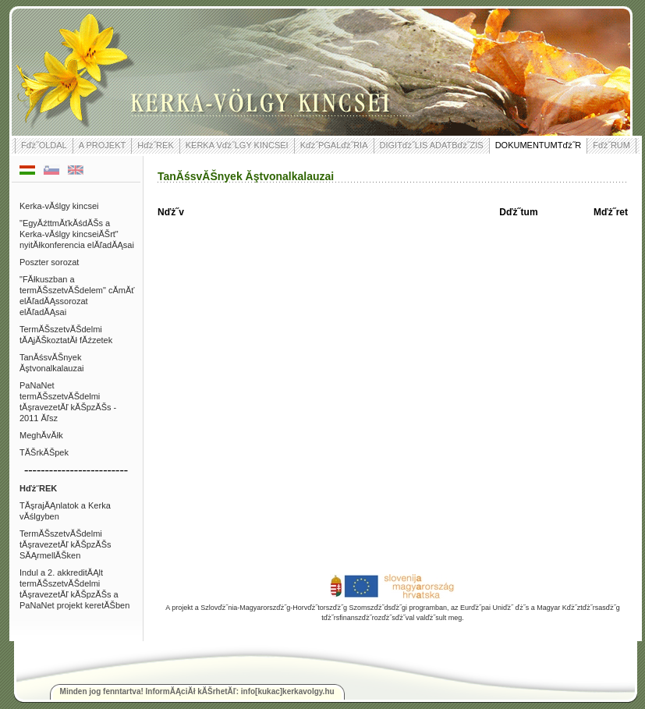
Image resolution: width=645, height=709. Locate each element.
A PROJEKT (102, 145)
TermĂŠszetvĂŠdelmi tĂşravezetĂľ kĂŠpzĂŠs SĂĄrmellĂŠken (65, 544)
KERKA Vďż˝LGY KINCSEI (237, 145)
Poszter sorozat (49, 262)
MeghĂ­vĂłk (41, 435)
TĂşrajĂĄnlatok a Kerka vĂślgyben (65, 511)
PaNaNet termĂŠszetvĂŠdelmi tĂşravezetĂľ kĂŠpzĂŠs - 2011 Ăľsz (67, 402)
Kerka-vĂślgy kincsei (58, 206)
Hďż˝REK (155, 145)
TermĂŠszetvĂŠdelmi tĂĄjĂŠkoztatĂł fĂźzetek (65, 334)
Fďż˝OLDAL (44, 145)
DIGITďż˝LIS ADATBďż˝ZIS (432, 145)
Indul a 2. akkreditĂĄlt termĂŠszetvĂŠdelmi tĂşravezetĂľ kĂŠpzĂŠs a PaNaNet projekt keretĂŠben (74, 589)
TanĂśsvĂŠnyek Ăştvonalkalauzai (51, 363)
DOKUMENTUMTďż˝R (538, 145)
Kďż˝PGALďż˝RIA (334, 145)
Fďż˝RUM (611, 145)
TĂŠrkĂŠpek (44, 452)
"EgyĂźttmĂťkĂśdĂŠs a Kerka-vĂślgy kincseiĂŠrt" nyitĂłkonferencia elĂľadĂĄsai (76, 234)
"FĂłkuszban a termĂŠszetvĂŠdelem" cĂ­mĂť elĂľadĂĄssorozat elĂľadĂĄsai (76, 296)
